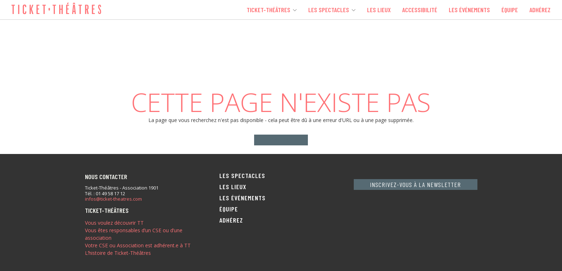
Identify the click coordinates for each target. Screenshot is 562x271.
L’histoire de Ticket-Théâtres (118, 252)
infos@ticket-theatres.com (113, 199)
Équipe (509, 10)
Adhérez (540, 10)
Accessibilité (419, 10)
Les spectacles (328, 10)
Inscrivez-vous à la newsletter (415, 184)
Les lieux (379, 10)
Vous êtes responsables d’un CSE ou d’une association (133, 234)
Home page (281, 140)
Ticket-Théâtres (268, 10)
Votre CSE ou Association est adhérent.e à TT (138, 245)
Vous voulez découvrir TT (114, 222)
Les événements (469, 10)
